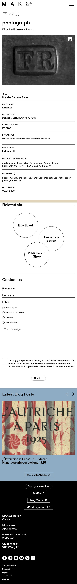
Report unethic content (15, 312)
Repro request (11, 307)
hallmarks (7, 107)
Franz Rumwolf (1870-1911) (22, 117)
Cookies (5, 579)
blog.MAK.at (38, 500)
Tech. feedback (11, 322)
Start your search (38, 486)
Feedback (9, 317)
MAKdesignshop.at (38, 507)
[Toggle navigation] (71, 4)
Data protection (8, 569)
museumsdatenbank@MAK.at (14, 536)
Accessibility (7, 576)
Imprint (5, 572)
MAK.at (38, 493)
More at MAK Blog (38, 475)
